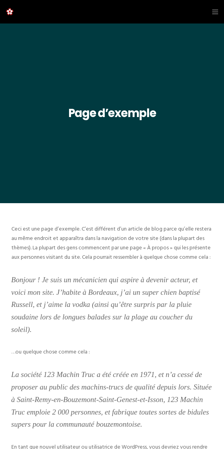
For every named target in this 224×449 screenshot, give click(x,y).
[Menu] (212, 11)
